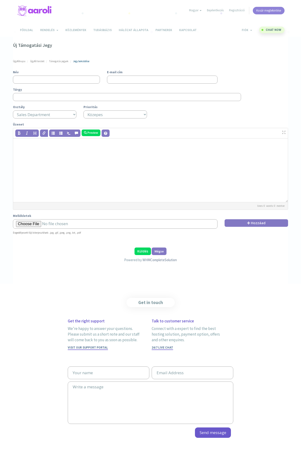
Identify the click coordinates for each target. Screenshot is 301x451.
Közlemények (75, 30)
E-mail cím (115, 72)
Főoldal (26, 30)
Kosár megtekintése (268, 10)
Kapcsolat (188, 30)
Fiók (247, 30)
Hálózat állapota (133, 30)
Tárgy (17, 89)
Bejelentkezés (215, 10)
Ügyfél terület (37, 61)
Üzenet (18, 124)
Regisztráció (237, 10)
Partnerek (163, 30)
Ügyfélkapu (19, 61)
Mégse (159, 251)
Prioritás (90, 107)
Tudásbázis (102, 30)
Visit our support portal (88, 347)
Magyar (195, 10)
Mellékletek (22, 216)
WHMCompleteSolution (160, 260)
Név (16, 72)
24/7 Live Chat (162, 347)
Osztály (19, 107)
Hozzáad (256, 223)
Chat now (273, 30)
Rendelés (49, 30)
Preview (91, 133)
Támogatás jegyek (58, 61)
